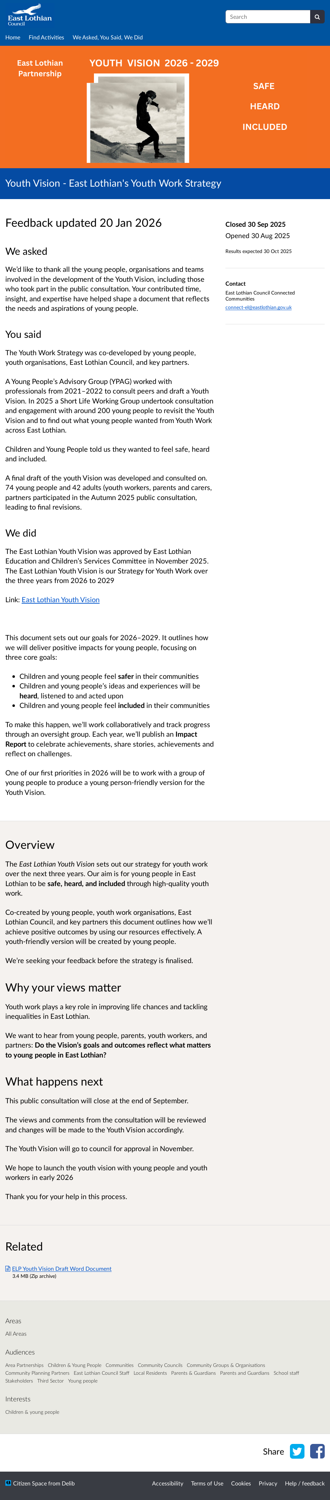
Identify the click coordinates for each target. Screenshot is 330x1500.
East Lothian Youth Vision (61, 599)
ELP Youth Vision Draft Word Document (58, 1268)
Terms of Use (207, 1483)
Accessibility (167, 1483)
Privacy (268, 1483)
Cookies (241, 1483)
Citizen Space (30, 1483)
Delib (68, 1483)
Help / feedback (305, 1483)
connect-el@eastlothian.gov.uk (258, 307)
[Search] (317, 16)
